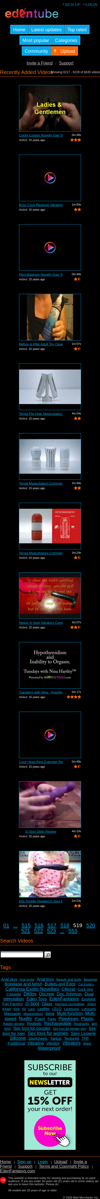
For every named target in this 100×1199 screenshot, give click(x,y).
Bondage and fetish (23, 984)
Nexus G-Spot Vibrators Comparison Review (41, 623)
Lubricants (89, 1009)
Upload (60, 1162)
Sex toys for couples (31, 1028)
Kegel (7, 1009)
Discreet (46, 994)
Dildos (30, 994)
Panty (51, 1019)
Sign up (72, 5)
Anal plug (9, 979)
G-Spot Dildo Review (40, 831)
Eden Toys (37, 999)
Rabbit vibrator (14, 1024)
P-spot (40, 1019)
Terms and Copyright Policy (64, 1166)
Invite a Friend (40, 63)
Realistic (34, 1023)
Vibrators (71, 1043)
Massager (12, 1013)
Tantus (56, 1038)
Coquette (13, 994)
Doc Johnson (69, 994)
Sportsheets (38, 1038)
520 (90, 925)
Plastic (87, 1018)
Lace (31, 1009)
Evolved (88, 999)
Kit (24, 1009)
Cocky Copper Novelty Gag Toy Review (41, 135)
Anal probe (26, 979)
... (15, 925)
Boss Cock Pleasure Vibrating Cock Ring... (41, 205)
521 (25, 931)
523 (51, 931)
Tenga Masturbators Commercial (41, 483)
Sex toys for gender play (69, 1029)
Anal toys (45, 979)
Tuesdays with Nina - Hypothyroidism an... (41, 692)
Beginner (90, 979)
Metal (49, 1014)
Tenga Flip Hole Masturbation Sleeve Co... (41, 414)
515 (26, 925)
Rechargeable (58, 1023)
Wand (87, 1043)
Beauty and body (69, 979)
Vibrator (52, 1043)
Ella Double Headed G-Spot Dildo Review (41, 901)
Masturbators (33, 1014)
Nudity (25, 1018)
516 (39, 925)
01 (6, 925)
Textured (71, 1038)
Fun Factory (12, 1004)
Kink (16, 1009)
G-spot (32, 1003)
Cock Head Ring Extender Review (41, 762)
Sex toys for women (48, 1033)
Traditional (16, 1043)
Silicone (18, 1038)
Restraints (81, 1024)
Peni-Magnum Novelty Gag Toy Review (41, 274)
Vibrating (36, 1043)
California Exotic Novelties (32, 989)
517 (51, 925)
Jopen (91, 1004)
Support (66, 63)
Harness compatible (69, 1004)
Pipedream (68, 1018)
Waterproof (49, 1048)
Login (91, 5)
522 (38, 931)
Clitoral (68, 989)
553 (72, 931)
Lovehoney (71, 1009)
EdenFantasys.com (17, 1171)
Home (5, 1162)
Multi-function (70, 1013)
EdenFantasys (64, 998)
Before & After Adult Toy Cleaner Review (41, 344)
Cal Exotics (86, 984)
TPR (84, 1038)
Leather (43, 1009)
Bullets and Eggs (60, 984)
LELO (57, 1009)
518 (64, 925)
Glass (47, 1004)
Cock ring (85, 989)
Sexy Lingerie (83, 1033)
